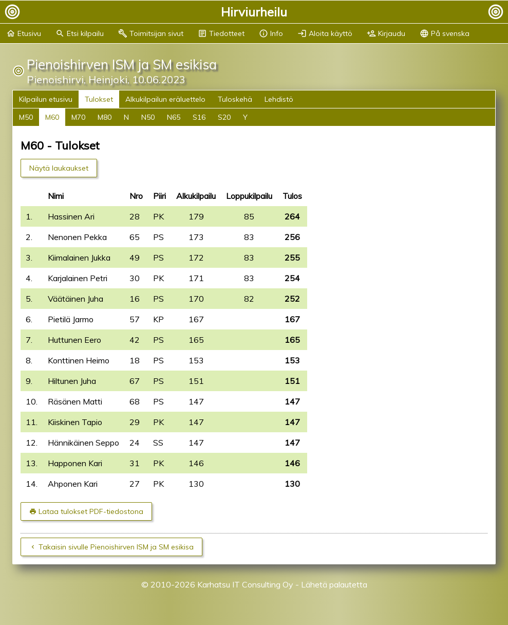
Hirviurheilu (254, 12)
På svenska (444, 33)
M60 (52, 117)
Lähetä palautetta (334, 584)
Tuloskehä (235, 99)
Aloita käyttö (324, 33)
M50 (26, 117)
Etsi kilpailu (79, 33)
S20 (224, 117)
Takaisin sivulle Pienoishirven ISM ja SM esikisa (116, 547)
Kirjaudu (386, 33)
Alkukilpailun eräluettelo (165, 99)
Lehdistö (279, 99)
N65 (173, 117)
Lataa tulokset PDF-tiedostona (91, 511)
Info (271, 33)
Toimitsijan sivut (150, 33)
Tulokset (99, 99)
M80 (104, 117)
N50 (148, 117)
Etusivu (23, 33)
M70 (78, 117)
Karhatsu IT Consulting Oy (245, 584)
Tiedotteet (221, 33)
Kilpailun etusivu (45, 99)
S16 (199, 117)
